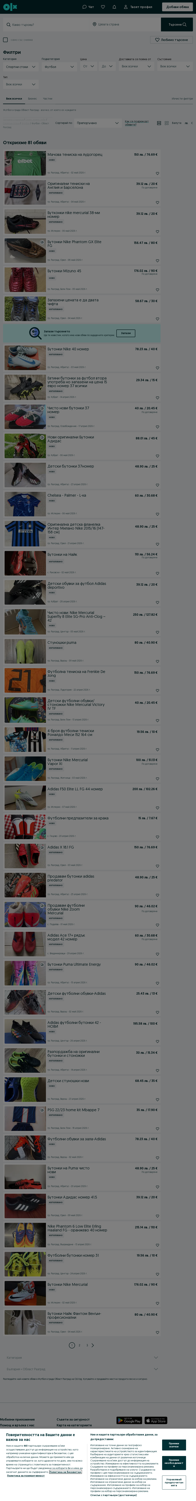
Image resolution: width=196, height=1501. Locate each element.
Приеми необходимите (174, 1462)
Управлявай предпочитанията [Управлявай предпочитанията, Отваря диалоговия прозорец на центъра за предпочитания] (174, 1482)
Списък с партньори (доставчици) (113, 1495)
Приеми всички (174, 1445)
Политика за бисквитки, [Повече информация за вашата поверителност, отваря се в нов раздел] (66, 1471)
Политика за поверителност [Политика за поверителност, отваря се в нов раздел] (26, 1475)
